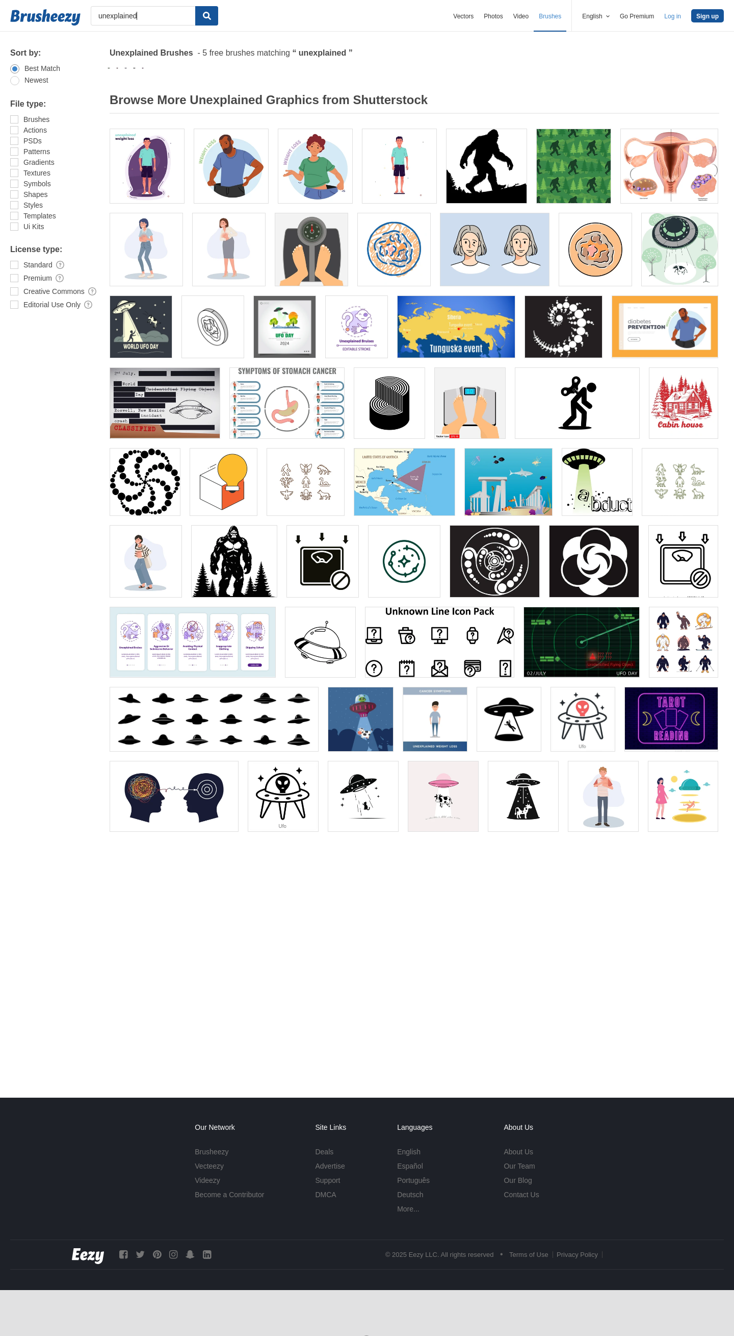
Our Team (519, 1166)
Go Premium (637, 16)
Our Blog (518, 1180)
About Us (518, 1152)
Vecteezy (209, 1166)
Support (327, 1180)
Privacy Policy (577, 1254)
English (409, 1152)
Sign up (707, 16)
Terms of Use (528, 1254)
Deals (324, 1152)
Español (410, 1166)
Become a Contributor (229, 1195)
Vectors (463, 16)
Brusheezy (211, 1152)
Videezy (207, 1180)
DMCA (325, 1195)
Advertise (330, 1166)
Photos (493, 16)
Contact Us (521, 1195)
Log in (672, 16)
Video (521, 16)
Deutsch (410, 1195)
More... (408, 1209)
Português (413, 1180)
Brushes (550, 16)
